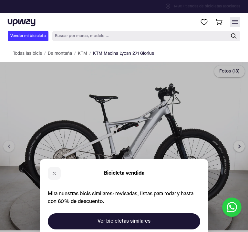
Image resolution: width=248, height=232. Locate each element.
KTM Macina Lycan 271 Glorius (123, 53)
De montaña (60, 53)
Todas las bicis (27, 53)
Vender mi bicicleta (28, 36)
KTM (82, 53)
